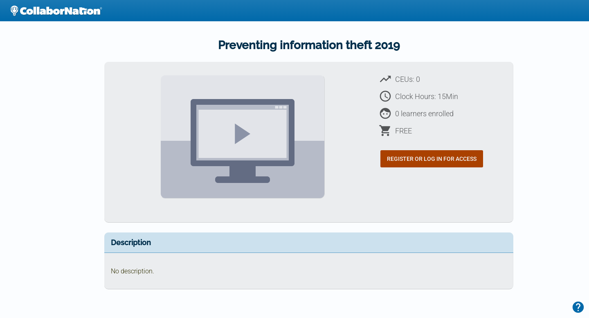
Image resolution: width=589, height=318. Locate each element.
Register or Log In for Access (432, 159)
